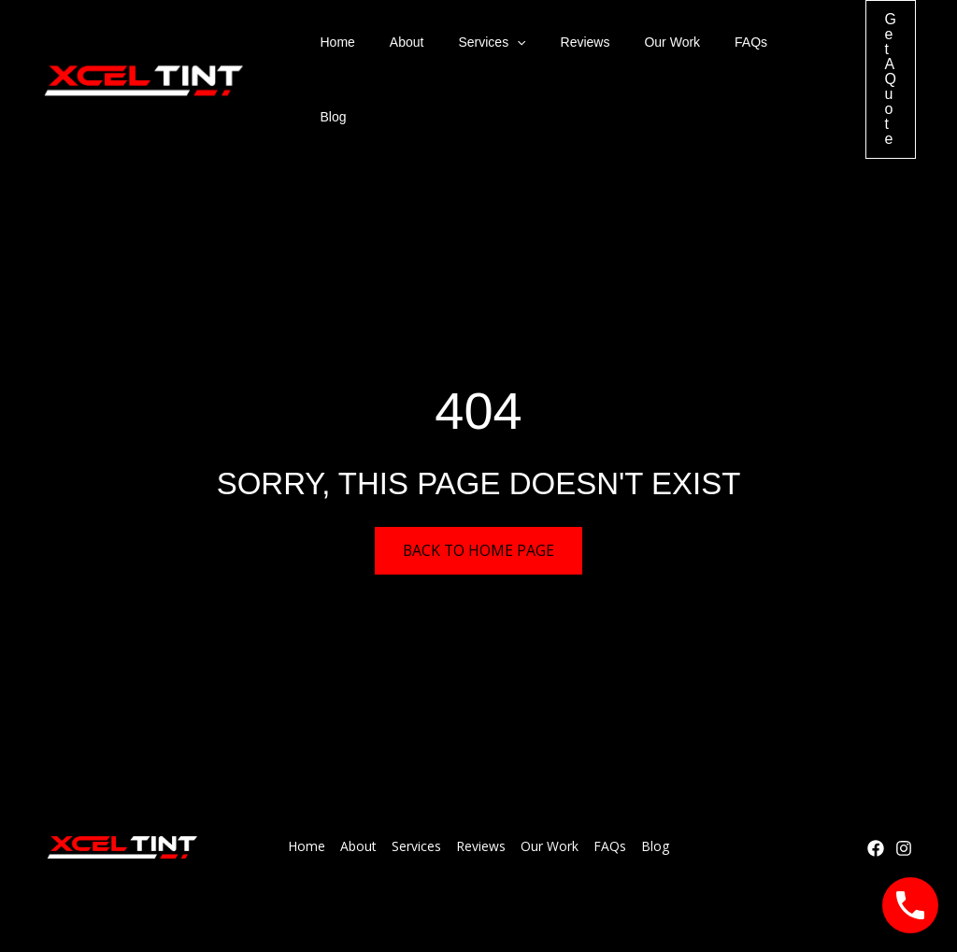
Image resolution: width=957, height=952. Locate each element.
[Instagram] (903, 785)
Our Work (635, 47)
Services (471, 47)
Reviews (555, 47)
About (394, 47)
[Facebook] (875, 785)
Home (333, 47)
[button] (496, 47)
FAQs (705, 47)
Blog (761, 47)
